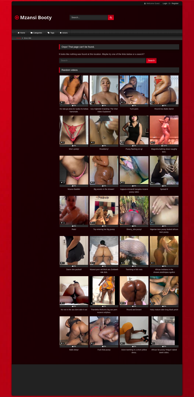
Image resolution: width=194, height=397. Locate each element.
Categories (37, 33)
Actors (65, 33)
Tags (52, 33)
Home (22, 33)
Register (175, 3)
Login (165, 3)
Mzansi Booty (33, 17)
